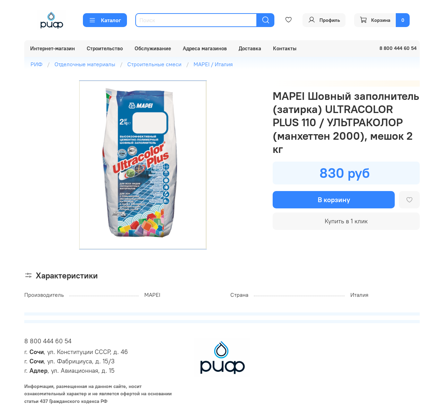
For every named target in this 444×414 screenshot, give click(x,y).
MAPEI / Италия (213, 64)
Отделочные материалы (84, 64)
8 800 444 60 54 (47, 341)
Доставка (250, 48)
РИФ (36, 64)
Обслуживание (153, 48)
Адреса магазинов (205, 48)
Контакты (285, 48)
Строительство (105, 48)
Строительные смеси (154, 64)
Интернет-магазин (52, 48)
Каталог (105, 20)
